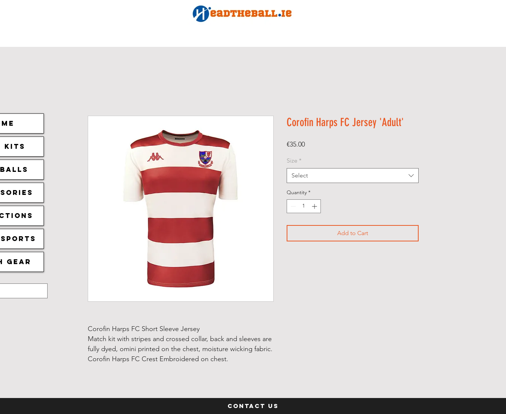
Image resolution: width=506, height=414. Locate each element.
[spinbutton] (303, 206)
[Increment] (315, 206)
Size (294, 160)
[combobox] (353, 175)
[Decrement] (292, 206)
